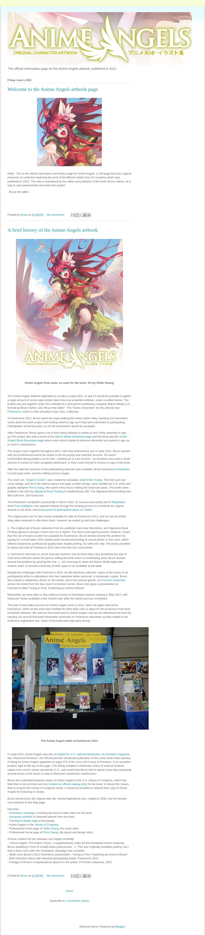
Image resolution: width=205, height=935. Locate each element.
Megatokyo (118, 502)
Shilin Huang (94, 479)
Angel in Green (35, 479)
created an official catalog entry (67, 784)
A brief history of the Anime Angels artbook (52, 230)
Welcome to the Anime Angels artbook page (52, 89)
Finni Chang (36, 487)
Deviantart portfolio (20, 816)
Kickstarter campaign (22, 812)
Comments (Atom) (78, 900)
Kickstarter (123, 469)
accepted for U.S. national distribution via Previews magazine (92, 754)
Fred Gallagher (23, 505)
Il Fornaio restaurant (112, 580)
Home (69, 891)
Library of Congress (46, 824)
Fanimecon (14, 411)
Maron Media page (26, 820)
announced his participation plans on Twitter (65, 509)
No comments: (56, 214)
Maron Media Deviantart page (73, 436)
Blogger (120, 926)
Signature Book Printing (49, 491)
